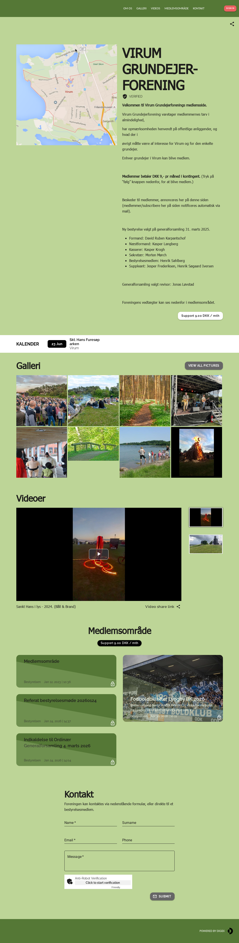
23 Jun (57, 344)
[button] (204, 366)
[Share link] (232, 24)
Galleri (28, 365)
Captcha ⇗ (121, 887)
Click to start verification (103, 882)
